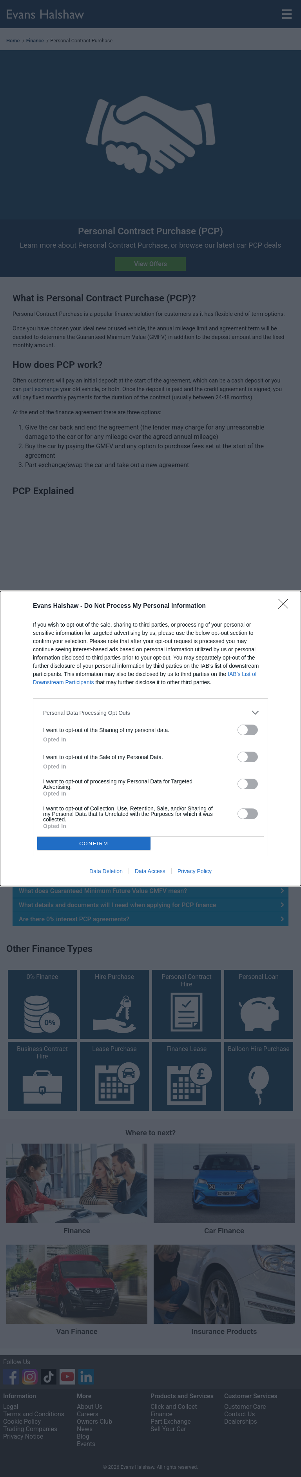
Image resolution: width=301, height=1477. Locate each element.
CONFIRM (94, 843)
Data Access (150, 871)
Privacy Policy (195, 871)
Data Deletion (106, 871)
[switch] (248, 730)
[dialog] (150, 738)
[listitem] (150, 713)
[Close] (285, 606)
